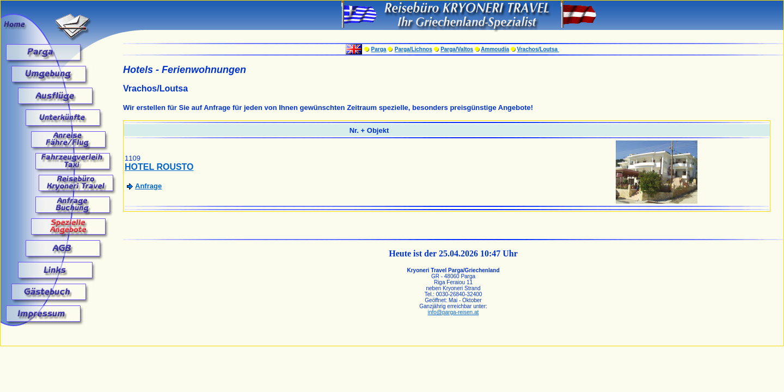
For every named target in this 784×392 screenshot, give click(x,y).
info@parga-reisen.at (453, 312)
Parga (379, 49)
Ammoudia (495, 49)
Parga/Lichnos (413, 49)
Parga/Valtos (456, 49)
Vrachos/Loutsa (538, 49)
